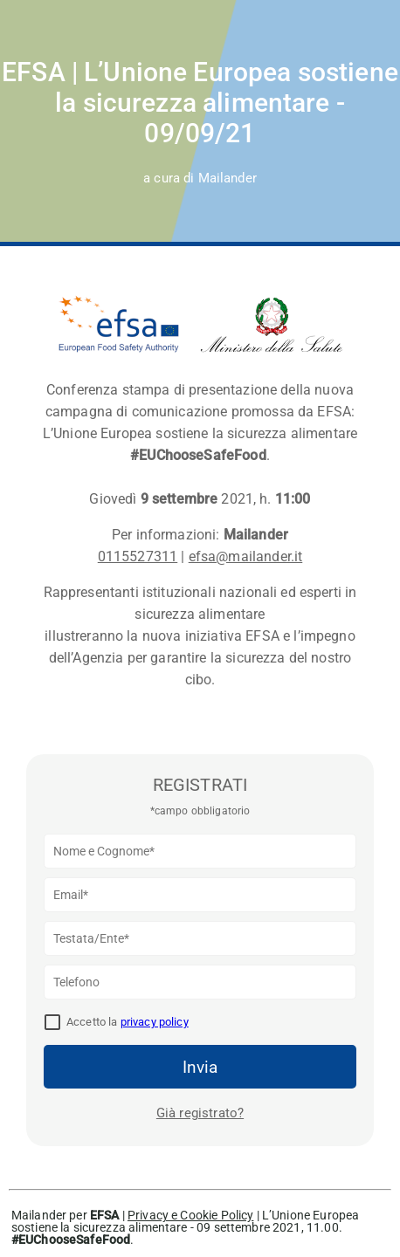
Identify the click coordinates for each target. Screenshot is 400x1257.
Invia (200, 1067)
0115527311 (138, 556)
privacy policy (155, 1021)
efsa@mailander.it (246, 556)
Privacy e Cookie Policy (190, 1215)
